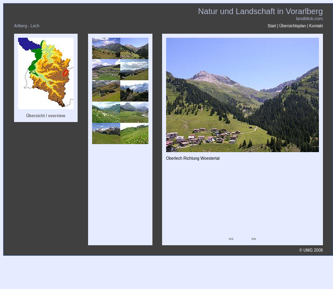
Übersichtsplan (293, 26)
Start (271, 26)
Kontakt (316, 26)
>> (253, 239)
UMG (307, 250)
